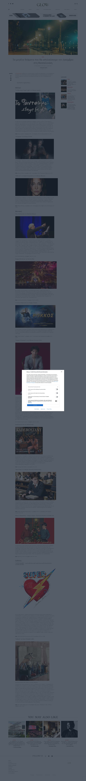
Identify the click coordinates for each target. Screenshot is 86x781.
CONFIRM (35, 405)
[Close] (62, 372)
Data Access (43, 409)
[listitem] (43, 386)
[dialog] (43, 390)
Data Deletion (36, 409)
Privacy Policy (49, 409)
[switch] (56, 389)
